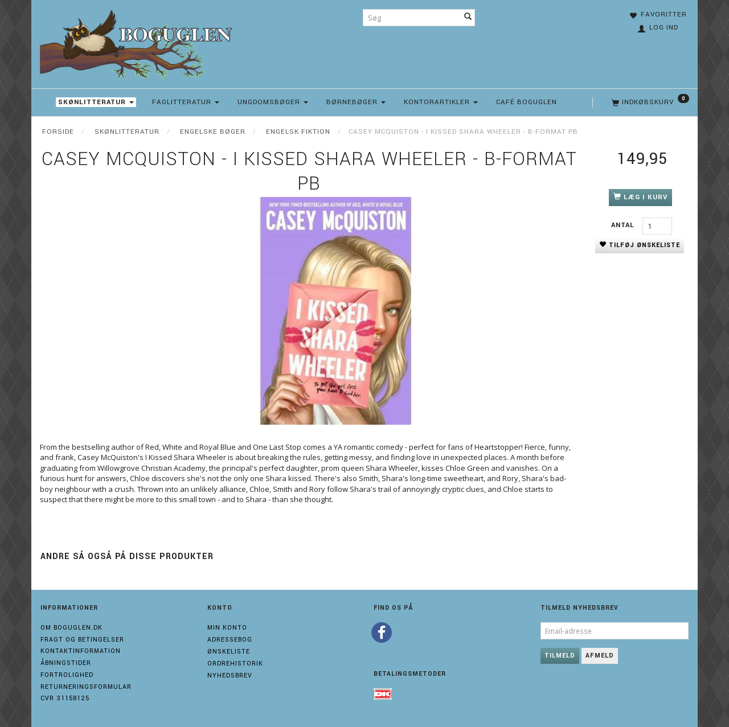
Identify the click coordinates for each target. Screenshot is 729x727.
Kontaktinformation (80, 651)
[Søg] (468, 17)
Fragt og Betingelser (82, 639)
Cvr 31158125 (64, 698)
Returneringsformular (86, 687)
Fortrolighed (66, 675)
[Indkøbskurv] (649, 102)
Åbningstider (65, 663)
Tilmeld (559, 655)
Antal (624, 225)
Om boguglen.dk (71, 627)
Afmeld (599, 655)
